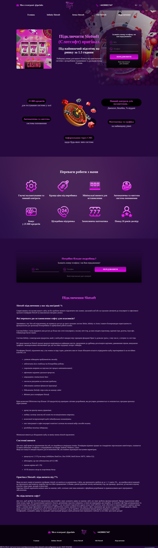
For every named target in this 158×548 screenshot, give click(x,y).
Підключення (124, 15)
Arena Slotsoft (78, 15)
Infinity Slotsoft (53, 15)
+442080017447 (104, 5)
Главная (36, 541)
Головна (31, 15)
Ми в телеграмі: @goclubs (29, 5)
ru (136, 5)
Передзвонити (124, 57)
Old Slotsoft (101, 15)
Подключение (120, 541)
